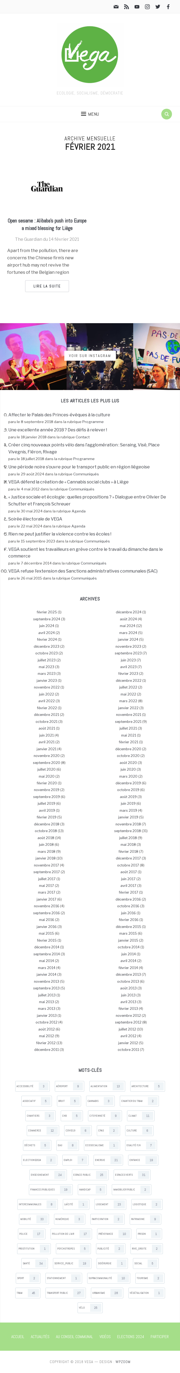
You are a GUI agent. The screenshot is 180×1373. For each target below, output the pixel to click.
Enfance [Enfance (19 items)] (143, 1160)
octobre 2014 (129, 947)
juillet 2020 (46, 769)
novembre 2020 (47, 756)
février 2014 (128, 968)
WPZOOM (123, 1361)
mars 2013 (46, 1009)
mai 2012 (46, 1036)
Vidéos (105, 1336)
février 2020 (47, 783)
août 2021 (47, 728)
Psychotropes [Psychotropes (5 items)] (73, 1249)
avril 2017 (128, 886)
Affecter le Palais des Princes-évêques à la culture (59, 414)
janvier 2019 (128, 817)
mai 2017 (46, 886)
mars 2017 (46, 892)
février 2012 (46, 1043)
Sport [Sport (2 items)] (28, 1278)
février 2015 (47, 940)
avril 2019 (47, 810)
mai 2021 (128, 735)
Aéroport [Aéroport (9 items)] (69, 1086)
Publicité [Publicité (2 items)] (110, 1249)
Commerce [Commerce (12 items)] (43, 1131)
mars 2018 (46, 852)
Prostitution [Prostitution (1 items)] (33, 1249)
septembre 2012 (128, 1022)
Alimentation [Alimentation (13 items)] (107, 1086)
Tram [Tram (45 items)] (28, 1293)
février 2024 (47, 640)
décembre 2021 (46, 715)
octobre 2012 (47, 1022)
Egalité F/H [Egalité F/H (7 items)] (141, 1145)
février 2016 (129, 920)
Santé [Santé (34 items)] (35, 1263)
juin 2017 (128, 879)
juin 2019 (128, 804)
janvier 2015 (128, 940)
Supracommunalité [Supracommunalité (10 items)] (109, 1278)
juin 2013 (128, 995)
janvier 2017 (46, 899)
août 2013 (128, 988)
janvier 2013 (47, 1016)
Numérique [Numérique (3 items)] (69, 1219)
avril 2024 (46, 633)
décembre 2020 (128, 749)
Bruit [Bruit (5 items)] (69, 1101)
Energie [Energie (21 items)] (108, 1160)
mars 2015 (128, 933)
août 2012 (46, 1029)
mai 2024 (127, 626)
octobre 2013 (128, 981)
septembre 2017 (46, 872)
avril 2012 (128, 1036)
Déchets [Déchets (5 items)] (37, 1145)
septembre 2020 (46, 763)
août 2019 (128, 797)
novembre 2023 (128, 646)
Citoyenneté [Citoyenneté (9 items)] (105, 1116)
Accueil (17, 1336)
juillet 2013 (47, 995)
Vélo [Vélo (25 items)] (90, 1308)
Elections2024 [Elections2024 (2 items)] (39, 1160)
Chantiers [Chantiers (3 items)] (40, 1116)
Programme (93, 422)
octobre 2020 (128, 756)
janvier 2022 (128, 708)
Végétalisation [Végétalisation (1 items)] (147, 1293)
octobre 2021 (47, 722)
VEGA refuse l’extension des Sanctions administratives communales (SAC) (83, 571)
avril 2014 (128, 961)
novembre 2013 (46, 981)
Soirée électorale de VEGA (35, 519)
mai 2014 (46, 961)
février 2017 (128, 892)
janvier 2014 (46, 975)
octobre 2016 (128, 906)
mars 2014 (46, 968)
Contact (83, 437)
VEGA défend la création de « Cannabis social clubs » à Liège (68, 482)
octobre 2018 (46, 831)
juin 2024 (46, 626)
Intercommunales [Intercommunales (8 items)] (37, 1204)
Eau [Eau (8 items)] (68, 1145)
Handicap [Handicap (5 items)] (92, 1190)
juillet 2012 (127, 1029)
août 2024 (128, 619)
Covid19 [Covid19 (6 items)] (78, 1131)
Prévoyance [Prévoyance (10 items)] (114, 1234)
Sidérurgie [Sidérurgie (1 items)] (112, 1263)
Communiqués (86, 474)
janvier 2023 (47, 681)
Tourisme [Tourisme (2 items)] (150, 1278)
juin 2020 (128, 769)
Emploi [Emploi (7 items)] (75, 1160)
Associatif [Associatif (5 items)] (37, 1101)
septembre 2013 (46, 988)
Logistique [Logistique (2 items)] (147, 1204)
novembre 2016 (46, 906)
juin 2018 (46, 845)
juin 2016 (128, 913)
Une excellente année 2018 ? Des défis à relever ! (57, 429)
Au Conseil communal (74, 1336)
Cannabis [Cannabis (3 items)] (100, 1101)
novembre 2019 (46, 790)
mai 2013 (46, 1002)
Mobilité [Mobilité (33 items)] (34, 1219)
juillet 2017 (47, 879)
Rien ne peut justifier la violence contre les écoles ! (59, 534)
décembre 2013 (128, 975)
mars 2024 (128, 633)
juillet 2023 (47, 660)
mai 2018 (128, 845)
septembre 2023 (128, 653)
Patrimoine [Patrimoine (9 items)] (145, 1219)
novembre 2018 (128, 824)
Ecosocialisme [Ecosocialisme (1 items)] (102, 1145)
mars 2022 (128, 701)
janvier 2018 (46, 858)
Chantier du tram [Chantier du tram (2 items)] (139, 1101)
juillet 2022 (128, 687)
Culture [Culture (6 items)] (139, 1131)
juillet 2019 (46, 804)
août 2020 (128, 763)
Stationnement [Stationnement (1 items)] (64, 1278)
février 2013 (128, 1009)
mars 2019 (128, 810)
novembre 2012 (128, 1016)
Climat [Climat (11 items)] (140, 1116)
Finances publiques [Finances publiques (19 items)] (50, 1190)
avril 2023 (128, 667)
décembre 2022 (128, 681)
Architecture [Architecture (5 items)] (148, 1086)
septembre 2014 (46, 954)
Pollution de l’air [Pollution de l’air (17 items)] (71, 1234)
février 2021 (128, 742)
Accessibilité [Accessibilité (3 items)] (32, 1086)
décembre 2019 (128, 783)
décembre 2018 (46, 824)
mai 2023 (46, 667)
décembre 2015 (128, 927)
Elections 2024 (130, 1336)
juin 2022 (46, 694)
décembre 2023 (46, 646)
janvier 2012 (128, 1043)
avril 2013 (128, 1002)
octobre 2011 (128, 1050)
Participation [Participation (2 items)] (107, 1219)
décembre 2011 (46, 1050)
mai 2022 (128, 694)
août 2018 (45, 838)
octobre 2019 (128, 790)
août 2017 (128, 872)
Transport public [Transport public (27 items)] (66, 1293)
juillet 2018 (128, 838)
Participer (160, 1336)
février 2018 (128, 852)
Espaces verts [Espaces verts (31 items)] (132, 1175)
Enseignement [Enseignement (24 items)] (48, 1175)
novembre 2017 (46, 865)
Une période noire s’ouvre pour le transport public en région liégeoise (79, 466)
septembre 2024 (46, 619)
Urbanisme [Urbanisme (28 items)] (107, 1293)
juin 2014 (128, 954)
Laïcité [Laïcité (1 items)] (76, 1204)
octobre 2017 (128, 865)
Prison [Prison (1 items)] (149, 1234)
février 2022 (47, 708)
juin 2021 (46, 735)
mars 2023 (47, 674)
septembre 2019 (46, 797)
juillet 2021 (128, 728)
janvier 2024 (128, 640)
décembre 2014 (46, 947)
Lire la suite (47, 286)
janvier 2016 (47, 927)
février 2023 (128, 674)
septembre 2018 (127, 831)
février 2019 (46, 817)
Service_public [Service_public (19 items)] (72, 1263)
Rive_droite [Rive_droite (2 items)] (147, 1249)
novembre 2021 (128, 715)
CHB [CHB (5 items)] (72, 1116)
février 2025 (47, 612)
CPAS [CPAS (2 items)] (108, 1131)
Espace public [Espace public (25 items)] (90, 1175)
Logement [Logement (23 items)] (110, 1204)
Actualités (40, 1336)
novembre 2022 (47, 687)
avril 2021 (47, 742)
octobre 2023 (46, 653)
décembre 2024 (128, 612)
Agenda (79, 511)
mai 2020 (47, 776)
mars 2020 (128, 776)
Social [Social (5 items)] (145, 1263)
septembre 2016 (46, 913)
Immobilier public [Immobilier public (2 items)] (131, 1190)
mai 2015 (46, 933)
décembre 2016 (128, 899)
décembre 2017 (128, 858)
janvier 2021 (46, 749)
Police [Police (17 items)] (31, 1234)
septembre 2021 (128, 722)
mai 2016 (46, 920)
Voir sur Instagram (90, 355)
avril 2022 (46, 701)
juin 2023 (128, 660)
